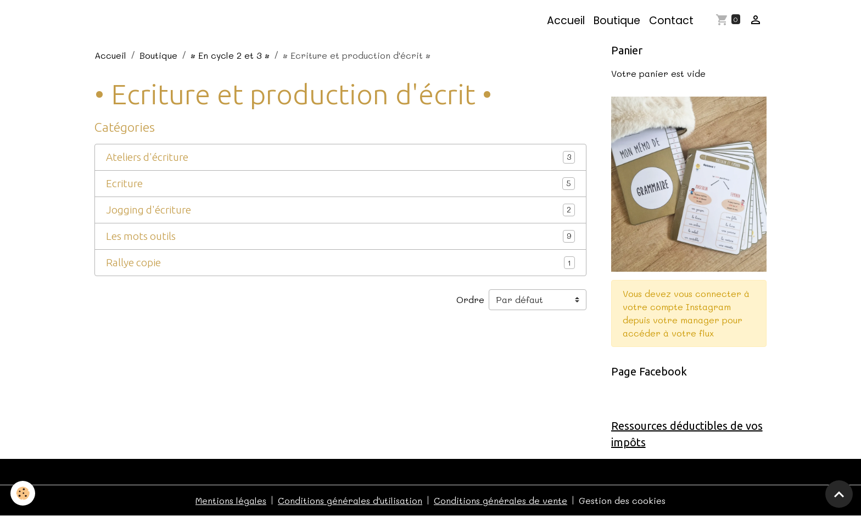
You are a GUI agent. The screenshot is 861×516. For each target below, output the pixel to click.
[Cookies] (23, 493)
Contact (671, 20)
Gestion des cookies (622, 500)
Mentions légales (230, 500)
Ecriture (124, 183)
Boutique (617, 20)
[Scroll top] (839, 494)
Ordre (470, 299)
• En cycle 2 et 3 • (230, 55)
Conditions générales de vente (500, 500)
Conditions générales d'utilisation (350, 500)
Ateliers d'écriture (147, 157)
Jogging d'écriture (148, 210)
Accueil (566, 20)
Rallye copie (133, 262)
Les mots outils (141, 236)
